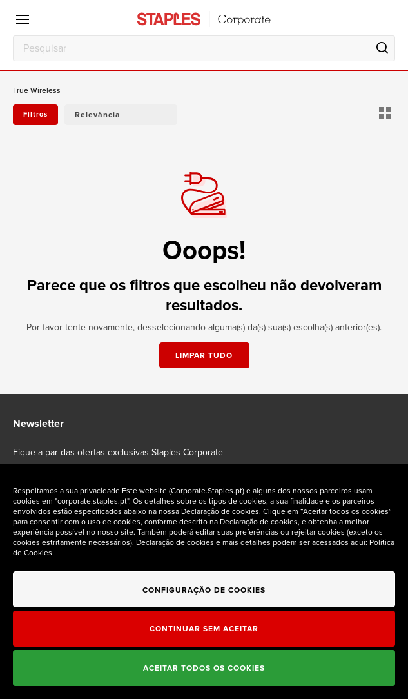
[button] (120, 114)
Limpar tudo (204, 355)
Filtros (35, 114)
